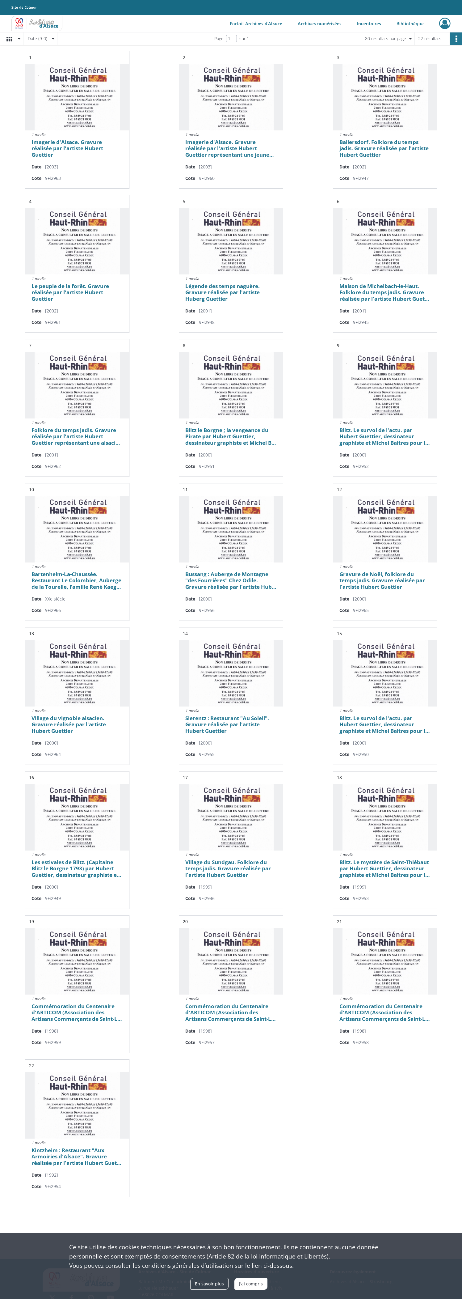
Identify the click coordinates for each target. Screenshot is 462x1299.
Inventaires (369, 23)
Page (219, 38)
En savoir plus (209, 1284)
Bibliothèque (410, 23)
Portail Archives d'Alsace (256, 23)
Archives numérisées (320, 23)
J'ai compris (251, 1284)
